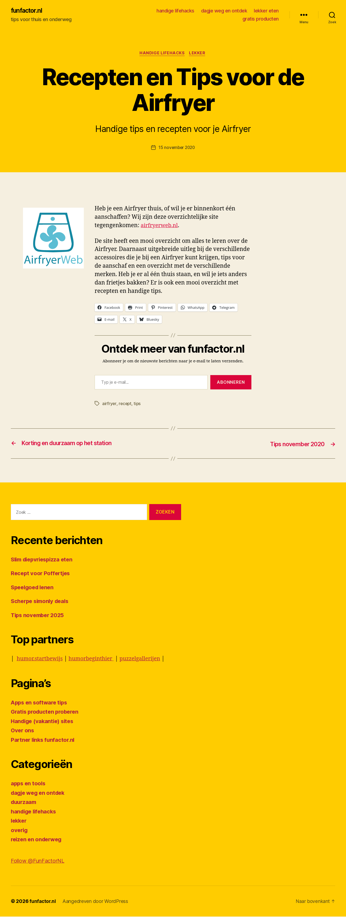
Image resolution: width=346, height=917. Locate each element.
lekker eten (266, 11)
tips (138, 404)
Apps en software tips (40, 703)
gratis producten (260, 19)
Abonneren (231, 383)
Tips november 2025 (39, 615)
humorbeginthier (96, 659)
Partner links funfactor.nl (44, 740)
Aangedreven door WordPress (96, 902)
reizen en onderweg (38, 839)
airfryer (109, 404)
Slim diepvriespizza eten (44, 560)
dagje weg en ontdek (224, 11)
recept (125, 404)
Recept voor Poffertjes (41, 573)
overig (19, 830)
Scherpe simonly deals (41, 601)
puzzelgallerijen (147, 659)
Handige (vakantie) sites (44, 721)
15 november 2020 (177, 148)
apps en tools (29, 783)
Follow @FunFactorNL (39, 861)
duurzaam (24, 802)
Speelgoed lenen (34, 587)
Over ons (23, 730)
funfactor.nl (28, 11)
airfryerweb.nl (160, 226)
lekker (198, 54)
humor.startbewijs (41, 659)
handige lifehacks (175, 11)
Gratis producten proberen (46, 712)
